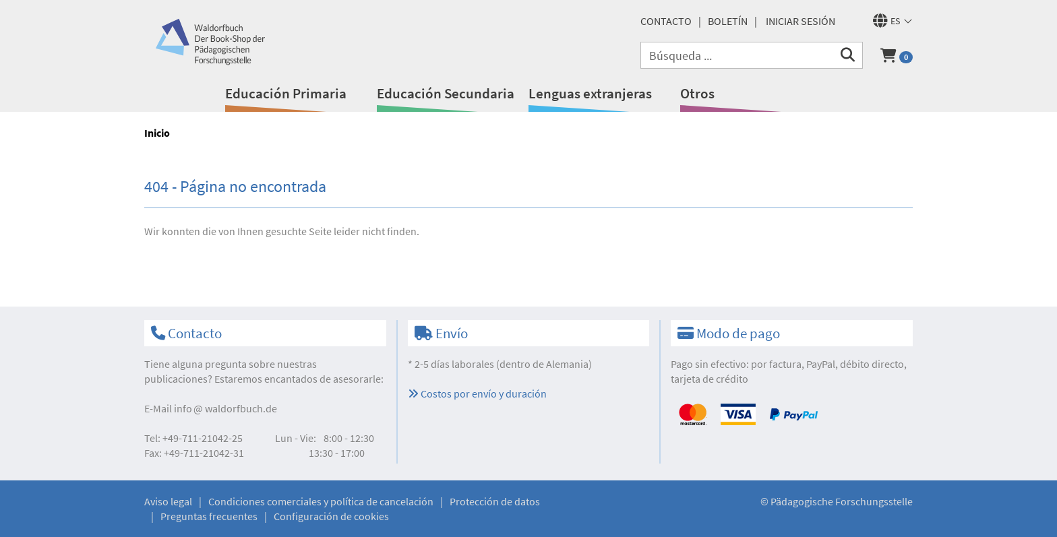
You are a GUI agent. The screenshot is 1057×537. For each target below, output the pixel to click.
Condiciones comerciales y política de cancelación (320, 501)
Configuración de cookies (331, 516)
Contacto (666, 21)
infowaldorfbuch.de (225, 408)
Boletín (728, 21)
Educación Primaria (285, 93)
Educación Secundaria (445, 93)
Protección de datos (495, 501)
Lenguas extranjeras (590, 93)
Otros (697, 93)
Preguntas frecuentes (209, 516)
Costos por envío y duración (477, 393)
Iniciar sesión (800, 21)
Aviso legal (168, 501)
